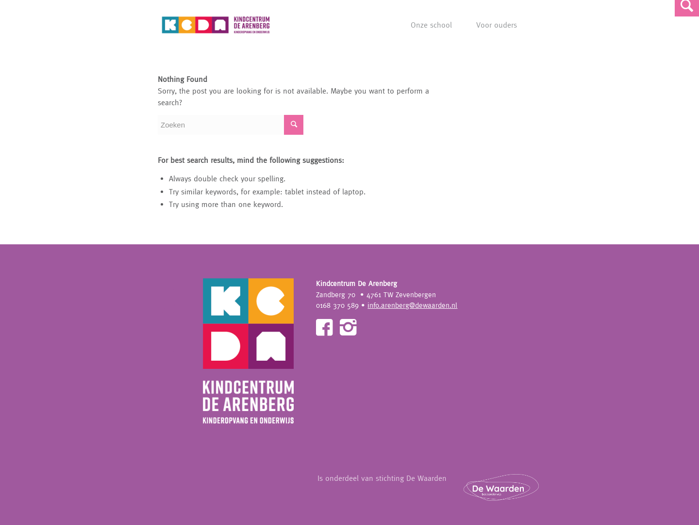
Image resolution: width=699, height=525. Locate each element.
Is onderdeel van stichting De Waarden (434, 487)
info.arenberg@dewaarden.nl (412, 305)
